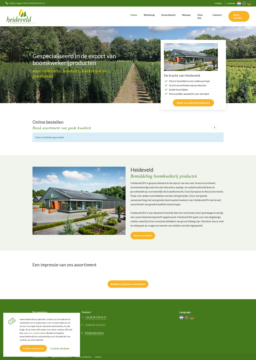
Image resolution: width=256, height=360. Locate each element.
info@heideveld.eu (94, 332)
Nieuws (186, 14)
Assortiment (168, 14)
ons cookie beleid (37, 333)
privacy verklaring (83, 356)
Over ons (200, 16)
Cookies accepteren (33, 348)
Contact (217, 14)
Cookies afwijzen (59, 348)
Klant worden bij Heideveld (193, 102)
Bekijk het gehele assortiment (128, 283)
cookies (98, 356)
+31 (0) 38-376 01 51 (95, 316)
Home (133, 14)
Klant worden (237, 16)
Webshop (149, 14)
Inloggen (218, 3)
